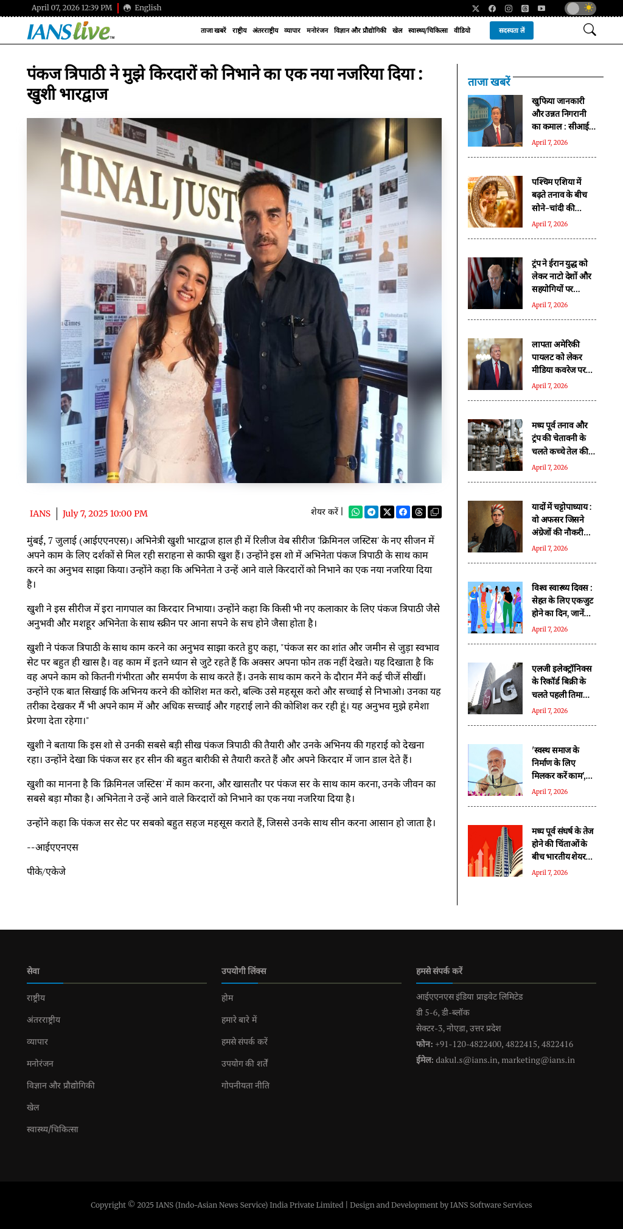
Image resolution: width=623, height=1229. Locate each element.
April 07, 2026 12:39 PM (72, 7)
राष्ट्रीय (239, 30)
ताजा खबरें (214, 30)
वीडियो (462, 30)
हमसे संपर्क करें (244, 1041)
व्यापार (292, 30)
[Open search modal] (589, 30)
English (143, 7)
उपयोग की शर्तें (244, 1063)
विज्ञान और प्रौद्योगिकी (360, 30)
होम (227, 997)
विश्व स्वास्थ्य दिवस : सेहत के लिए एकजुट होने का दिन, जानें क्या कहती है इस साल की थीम (562, 613)
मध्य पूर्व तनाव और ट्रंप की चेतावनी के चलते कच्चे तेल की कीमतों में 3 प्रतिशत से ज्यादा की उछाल (561, 451)
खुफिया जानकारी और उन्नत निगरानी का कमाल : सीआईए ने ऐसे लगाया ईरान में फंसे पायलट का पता (563, 127)
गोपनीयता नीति (245, 1085)
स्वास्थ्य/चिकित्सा (428, 30)
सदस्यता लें (511, 30)
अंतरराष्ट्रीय (265, 30)
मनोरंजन (317, 30)
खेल (397, 30)
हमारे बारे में (239, 1019)
